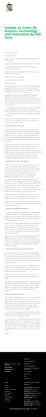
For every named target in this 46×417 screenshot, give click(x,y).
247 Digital (34, 409)
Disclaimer (8, 371)
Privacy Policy (9, 369)
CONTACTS (8, 401)
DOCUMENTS (8, 393)
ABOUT (7, 387)
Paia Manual (8, 367)
